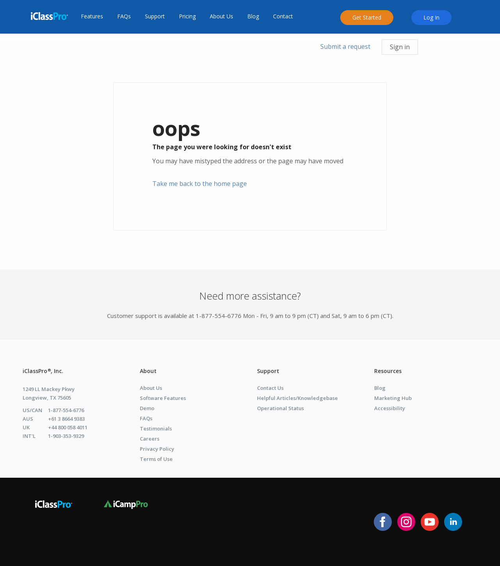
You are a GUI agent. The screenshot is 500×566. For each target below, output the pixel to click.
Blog (253, 16)
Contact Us (270, 387)
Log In (431, 17)
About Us (221, 16)
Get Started (366, 17)
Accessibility (389, 408)
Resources (388, 371)
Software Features (163, 398)
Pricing (187, 16)
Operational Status (280, 408)
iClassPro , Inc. (43, 371)
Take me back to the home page (199, 183)
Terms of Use (156, 458)
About (148, 371)
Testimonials (156, 428)
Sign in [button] (400, 47)
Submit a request (345, 46)
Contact (283, 16)
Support (155, 16)
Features (92, 16)
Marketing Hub (393, 398)
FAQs (124, 16)
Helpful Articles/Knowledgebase (297, 398)
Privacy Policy (157, 448)
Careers (149, 438)
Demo (147, 408)
